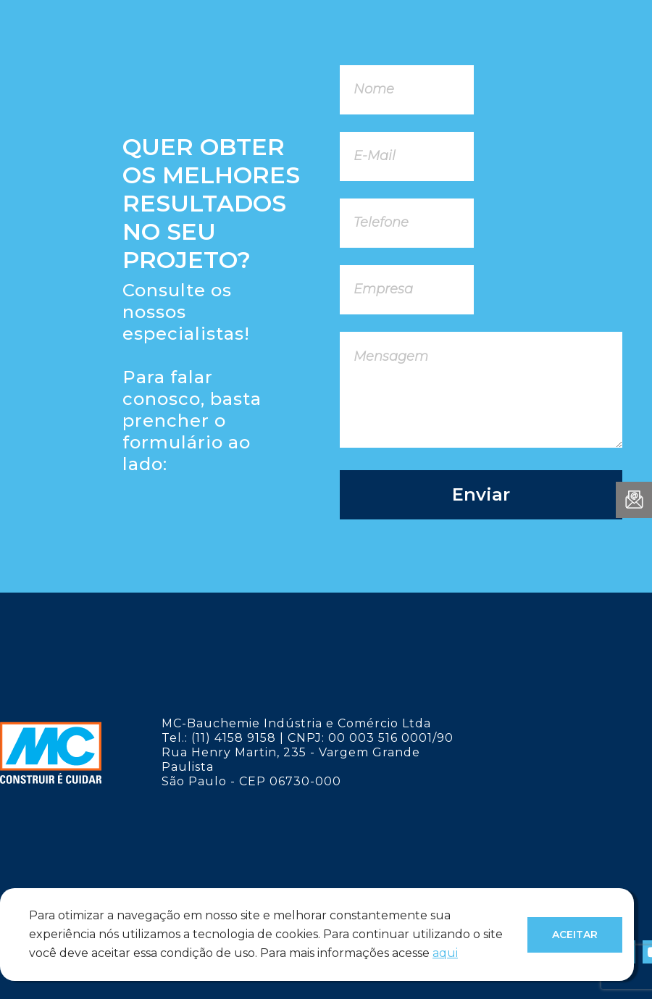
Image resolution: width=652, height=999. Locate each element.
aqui (445, 953)
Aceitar (575, 934)
